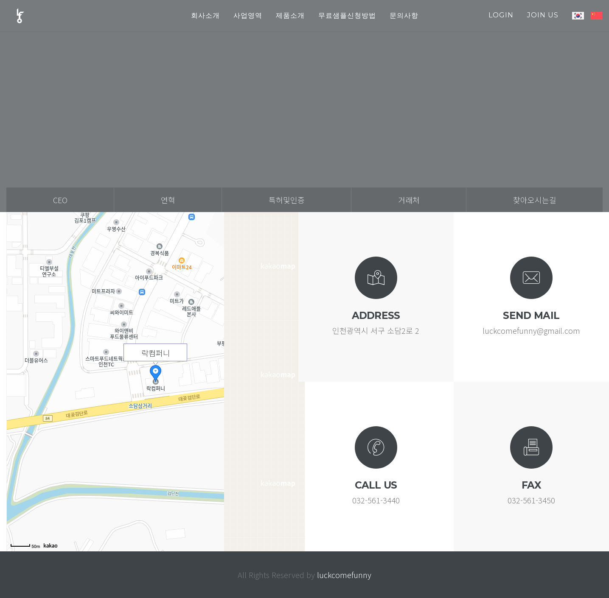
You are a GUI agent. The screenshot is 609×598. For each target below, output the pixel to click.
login (501, 15)
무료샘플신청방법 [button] (347, 15)
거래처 (409, 199)
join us (542, 15)
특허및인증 (287, 199)
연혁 (168, 199)
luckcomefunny (344, 574)
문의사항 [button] (404, 15)
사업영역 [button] (247, 15)
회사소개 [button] (205, 15)
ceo (60, 199)
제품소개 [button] (290, 15)
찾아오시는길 (534, 199)
